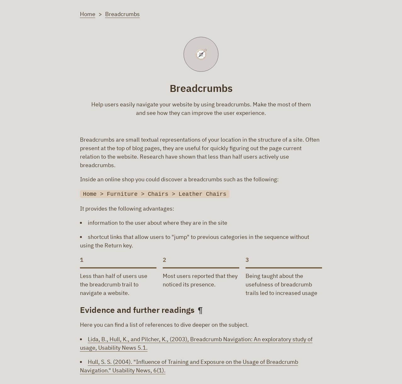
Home (87, 14)
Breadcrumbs (122, 14)
